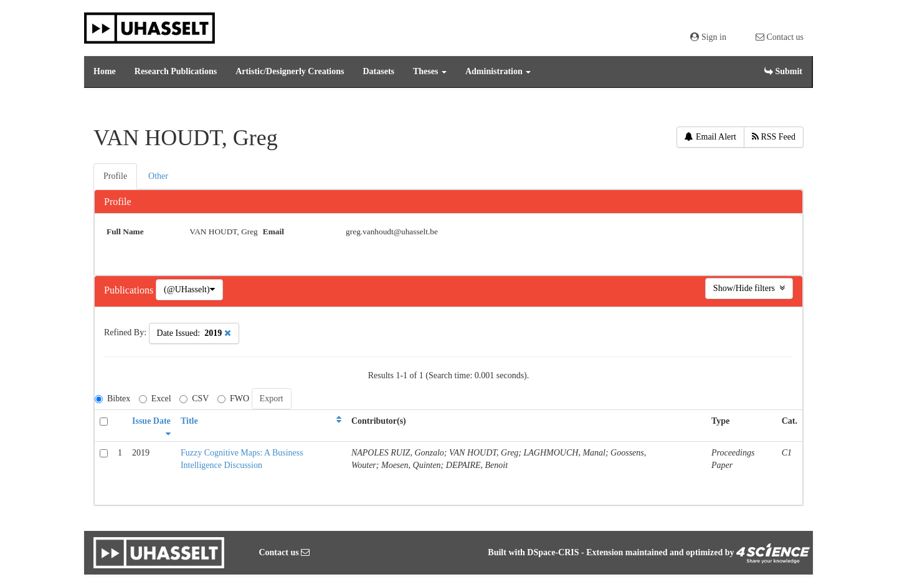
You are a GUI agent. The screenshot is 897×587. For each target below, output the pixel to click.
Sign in (708, 37)
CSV (194, 398)
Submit (783, 71)
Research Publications (176, 71)
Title (189, 421)
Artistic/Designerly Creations (289, 71)
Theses (430, 71)
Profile (117, 201)
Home (104, 71)
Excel (155, 398)
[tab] (115, 176)
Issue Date (151, 421)
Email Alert (710, 136)
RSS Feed (773, 136)
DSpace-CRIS (553, 552)
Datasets (378, 71)
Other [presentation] (158, 176)
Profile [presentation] (115, 176)
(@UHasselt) (189, 289)
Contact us (780, 37)
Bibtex (112, 398)
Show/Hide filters (749, 288)
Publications (130, 290)
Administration (498, 71)
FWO (233, 398)
